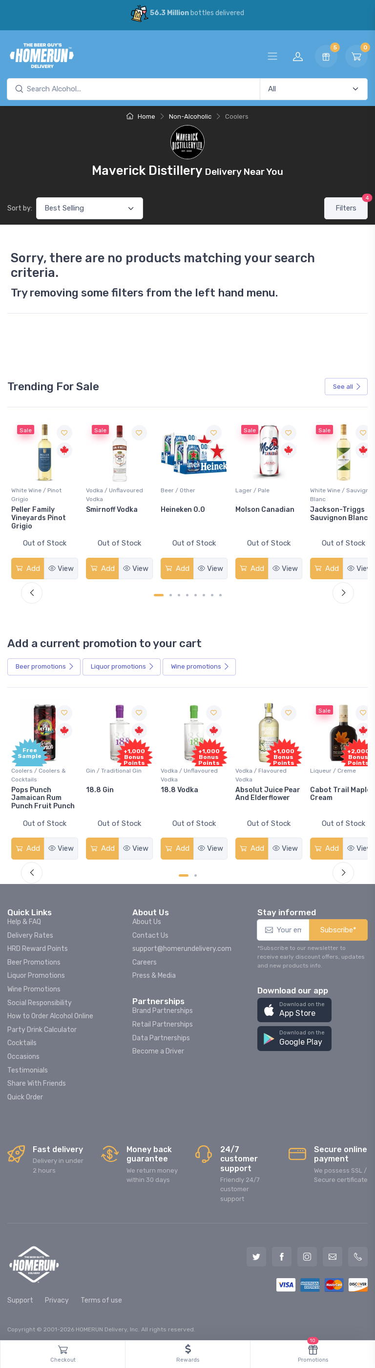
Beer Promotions (34, 957)
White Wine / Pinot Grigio (36, 492)
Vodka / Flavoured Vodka (253, 770)
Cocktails (22, 1038)
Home (140, 116)
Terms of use (101, 1295)
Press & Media (154, 971)
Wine (200, 664)
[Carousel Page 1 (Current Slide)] (159, 592)
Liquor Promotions (36, 971)
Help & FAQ (24, 917)
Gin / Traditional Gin (111, 765)
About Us (146, 917)
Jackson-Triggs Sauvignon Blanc (329, 511)
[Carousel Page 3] (179, 592)
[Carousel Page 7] (212, 592)
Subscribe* (338, 925)
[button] (294, 1005)
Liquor (122, 664)
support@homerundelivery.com (181, 944)
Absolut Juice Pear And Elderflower (251, 793)
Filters (351, 204)
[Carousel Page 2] (170, 592)
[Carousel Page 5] (195, 592)
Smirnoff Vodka (109, 507)
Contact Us (150, 930)
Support (20, 1295)
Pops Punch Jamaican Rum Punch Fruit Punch (43, 793)
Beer (45, 664)
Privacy (57, 1295)
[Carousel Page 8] (220, 592)
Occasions (23, 1052)
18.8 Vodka (174, 785)
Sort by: (19, 208)
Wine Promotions (34, 984)
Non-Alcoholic (190, 116)
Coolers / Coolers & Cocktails (38, 770)
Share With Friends (36, 1078)
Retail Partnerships (162, 1019)
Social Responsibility (39, 998)
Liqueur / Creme (323, 765)
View (59, 566)
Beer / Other (173, 487)
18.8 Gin (97, 785)
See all (347, 386)
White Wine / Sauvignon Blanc (323, 492)
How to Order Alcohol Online (50, 1011)
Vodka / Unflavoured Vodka (112, 492)
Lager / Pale (245, 487)
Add (27, 566)
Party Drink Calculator (42, 1025)
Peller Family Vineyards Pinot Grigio (38, 515)
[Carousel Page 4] (187, 592)
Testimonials (27, 1065)
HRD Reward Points (37, 944)
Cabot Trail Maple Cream (330, 789)
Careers (144, 957)
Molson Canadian (257, 507)
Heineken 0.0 (178, 507)
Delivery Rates (30, 930)
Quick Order (25, 1092)
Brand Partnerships (162, 1006)
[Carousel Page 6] (204, 592)
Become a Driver (158, 1046)
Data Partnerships (161, 1033)
